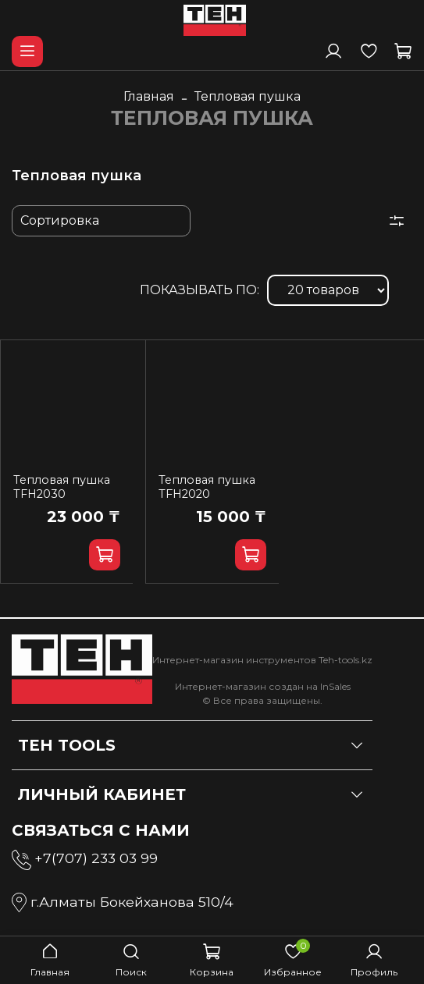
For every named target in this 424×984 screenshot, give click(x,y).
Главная (148, 96)
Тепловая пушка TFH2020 (207, 487)
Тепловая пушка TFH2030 (61, 487)
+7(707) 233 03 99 (96, 858)
